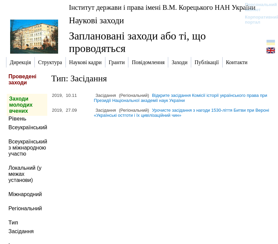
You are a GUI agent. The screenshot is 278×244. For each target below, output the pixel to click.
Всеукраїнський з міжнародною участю (27, 148)
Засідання (21, 231)
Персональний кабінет (257, 7)
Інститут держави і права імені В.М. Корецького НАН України (162, 7)
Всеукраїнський (27, 127)
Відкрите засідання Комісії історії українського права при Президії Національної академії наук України (180, 98)
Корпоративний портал (257, 20)
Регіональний (25, 208)
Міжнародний (25, 194)
